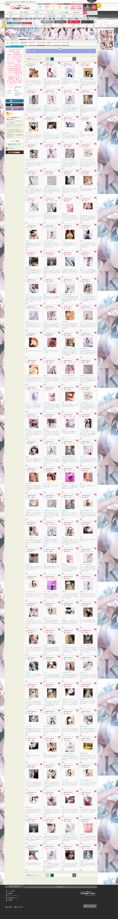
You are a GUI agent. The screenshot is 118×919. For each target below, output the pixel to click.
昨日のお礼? (65, 213)
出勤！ (81, 537)
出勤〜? (45, 645)
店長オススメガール (24, 16)
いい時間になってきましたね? (69, 348)
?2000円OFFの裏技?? (67, 294)
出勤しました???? (48, 618)
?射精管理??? (65, 510)
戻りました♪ (28, 564)
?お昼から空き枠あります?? (68, 456)
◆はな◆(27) (31, 66)
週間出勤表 (24, 42)
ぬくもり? (82, 240)
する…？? (64, 807)
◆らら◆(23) (31, 227)
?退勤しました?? (29, 429)
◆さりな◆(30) (49, 146)
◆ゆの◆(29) (67, 200)
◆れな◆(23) (31, 146)
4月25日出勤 (28, 133)
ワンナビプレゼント (94, 7)
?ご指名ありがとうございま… (51, 186)
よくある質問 (11, 891)
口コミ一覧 (65, 42)
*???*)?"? (28, 780)
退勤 (81, 186)
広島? (45, 294)
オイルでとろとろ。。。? (68, 645)
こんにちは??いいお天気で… (69, 834)
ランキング (11, 12)
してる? (63, 861)
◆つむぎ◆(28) (85, 66)
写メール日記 (50, 12)
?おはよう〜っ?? (48, 321)
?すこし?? (82, 267)
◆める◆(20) (31, 254)
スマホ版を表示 (15, 886)
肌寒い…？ (82, 807)
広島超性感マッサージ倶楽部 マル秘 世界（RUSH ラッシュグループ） (29, 25)
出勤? (45, 834)
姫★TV (37, 12)
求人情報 (63, 16)
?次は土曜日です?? (84, 348)
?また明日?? (46, 537)
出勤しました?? (29, 807)
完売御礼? (28, 267)
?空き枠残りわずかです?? (68, 79)
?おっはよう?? (83, 456)
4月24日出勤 (65, 321)
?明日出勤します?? (48, 213)
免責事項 (10, 893)
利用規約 (10, 900)
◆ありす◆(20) (67, 146)
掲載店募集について (13, 898)
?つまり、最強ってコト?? (50, 591)
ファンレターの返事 (63, 12)
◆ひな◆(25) (31, 551)
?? (80, 618)
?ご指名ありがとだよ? (31, 186)
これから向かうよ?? (30, 591)
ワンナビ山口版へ (91, 906)
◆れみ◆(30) (85, 119)
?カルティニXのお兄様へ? (68, 375)
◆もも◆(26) (49, 416)
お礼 (63, 186)
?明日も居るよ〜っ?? (85, 726)
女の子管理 (20, 907)
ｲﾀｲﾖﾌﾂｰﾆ (28, 240)
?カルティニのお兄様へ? (86, 564)
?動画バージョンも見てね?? (68, 483)
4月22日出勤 (28, 699)
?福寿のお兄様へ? (84, 753)
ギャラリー (57, 42)
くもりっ (64, 618)
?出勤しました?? (48, 106)
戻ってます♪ (47, 133)
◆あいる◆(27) (49, 66)
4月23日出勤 (28, 483)
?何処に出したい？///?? (49, 726)
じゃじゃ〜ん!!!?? (30, 618)
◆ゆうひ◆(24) (31, 497)
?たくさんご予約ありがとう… (87, 294)
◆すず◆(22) (85, 497)
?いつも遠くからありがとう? (69, 159)
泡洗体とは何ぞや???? (31, 159)
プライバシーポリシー (13, 895)
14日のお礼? (83, 834)
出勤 (81, 133)
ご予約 (27, 213)
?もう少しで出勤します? (86, 429)
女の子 (84, 16)
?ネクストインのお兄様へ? (32, 402)
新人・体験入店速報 (50, 16)
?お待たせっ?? (29, 294)
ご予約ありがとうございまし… (33, 510)
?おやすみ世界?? (66, 133)
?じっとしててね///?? (49, 456)
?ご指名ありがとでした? (86, 375)
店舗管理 (10, 907)
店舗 (85, 12)
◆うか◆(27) (49, 767)
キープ (79, 1)
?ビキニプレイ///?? (84, 321)
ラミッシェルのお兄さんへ (68, 753)
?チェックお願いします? (31, 537)
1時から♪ (46, 699)
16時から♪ (64, 591)
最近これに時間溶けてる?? (86, 510)
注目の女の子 (76, 12)
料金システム (15, 42)
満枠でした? (46, 429)
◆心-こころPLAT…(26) (69, 66)
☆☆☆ (27, 79)
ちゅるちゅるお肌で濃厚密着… (87, 79)
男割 (11, 16)
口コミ (37, 16)
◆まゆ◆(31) (49, 119)
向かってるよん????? (67, 726)
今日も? (45, 79)
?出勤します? (65, 537)
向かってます (47, 483)
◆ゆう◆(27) (31, 659)
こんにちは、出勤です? (31, 106)
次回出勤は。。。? (48, 267)
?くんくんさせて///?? (49, 240)
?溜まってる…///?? (30, 321)
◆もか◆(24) (85, 605)
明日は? (45, 375)
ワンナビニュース (76, 16)
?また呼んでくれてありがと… (87, 159)
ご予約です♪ (47, 780)
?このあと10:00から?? (67, 106)
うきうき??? (28, 834)
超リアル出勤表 (24, 12)
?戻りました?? (65, 429)
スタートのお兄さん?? (85, 780)
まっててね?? (65, 780)
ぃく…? (27, 861)
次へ (74, 59)
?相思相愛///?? (47, 861)
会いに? (63, 267)
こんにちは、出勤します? (86, 645)
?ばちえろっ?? (83, 106)
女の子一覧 (32, 42)
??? (26, 645)
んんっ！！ (46, 807)
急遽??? (27, 456)
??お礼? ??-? (28, 672)
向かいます (46, 159)
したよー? (46, 672)
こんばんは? (28, 375)
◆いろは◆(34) (31, 119)
